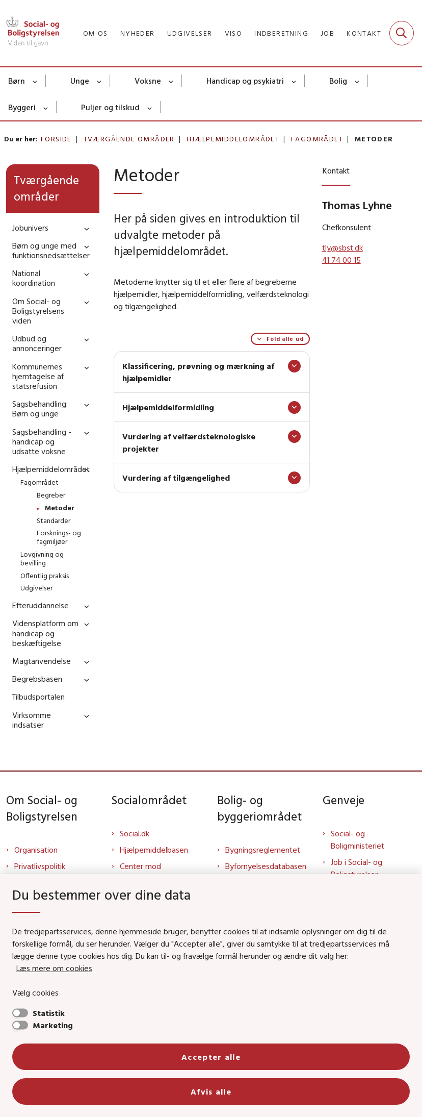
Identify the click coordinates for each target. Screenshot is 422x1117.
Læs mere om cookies (54, 968)
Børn (16, 81)
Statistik (49, 1013)
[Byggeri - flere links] (46, 107)
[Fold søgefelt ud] (401, 33)
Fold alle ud (285, 338)
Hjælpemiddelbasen (154, 850)
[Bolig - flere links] (357, 81)
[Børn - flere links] (35, 81)
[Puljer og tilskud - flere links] (150, 107)
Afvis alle (211, 1091)
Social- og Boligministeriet (357, 839)
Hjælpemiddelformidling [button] (168, 407)
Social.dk (134, 833)
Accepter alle (211, 1057)
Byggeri (22, 107)
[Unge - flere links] (99, 81)
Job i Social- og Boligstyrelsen (356, 868)
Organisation (36, 850)
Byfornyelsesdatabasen (265, 866)
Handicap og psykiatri (245, 81)
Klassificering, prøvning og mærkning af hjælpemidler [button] (198, 372)
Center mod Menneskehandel (149, 872)
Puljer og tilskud (110, 107)
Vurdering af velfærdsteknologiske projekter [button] (188, 442)
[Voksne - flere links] (171, 81)
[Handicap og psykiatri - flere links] (294, 81)
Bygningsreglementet (262, 850)
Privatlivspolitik (39, 866)
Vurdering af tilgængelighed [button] (176, 478)
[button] (84, 228)
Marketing (53, 1025)
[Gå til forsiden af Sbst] (29, 33)
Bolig (338, 81)
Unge (79, 81)
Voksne (148, 81)
